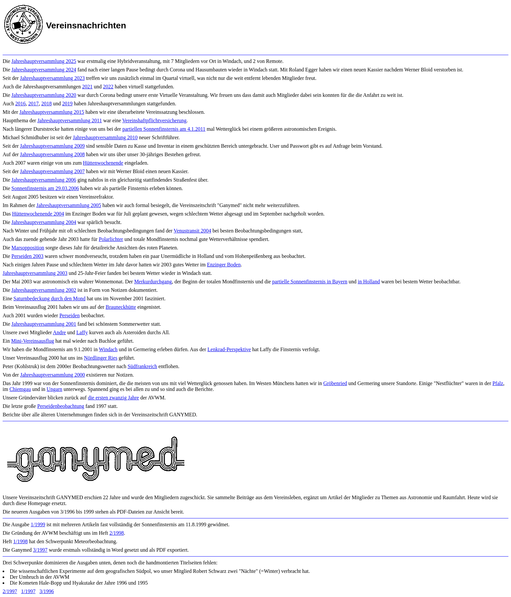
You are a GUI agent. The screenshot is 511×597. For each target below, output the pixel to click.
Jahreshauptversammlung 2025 (43, 61)
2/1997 (10, 591)
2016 (20, 103)
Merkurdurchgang (153, 281)
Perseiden (69, 315)
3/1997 (40, 550)
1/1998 (20, 541)
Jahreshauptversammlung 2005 (68, 205)
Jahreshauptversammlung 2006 (43, 180)
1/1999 (38, 524)
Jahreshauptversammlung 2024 (43, 69)
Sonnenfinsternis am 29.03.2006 (45, 188)
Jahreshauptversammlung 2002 (43, 290)
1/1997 (28, 591)
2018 (46, 103)
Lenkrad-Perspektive (229, 349)
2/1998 (117, 533)
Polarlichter (111, 239)
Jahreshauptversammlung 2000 (52, 375)
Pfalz (497, 383)
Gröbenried (335, 383)
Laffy (82, 332)
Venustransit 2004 (192, 230)
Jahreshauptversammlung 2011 (69, 120)
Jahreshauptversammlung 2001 (43, 324)
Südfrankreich (142, 366)
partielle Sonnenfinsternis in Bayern (309, 281)
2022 (108, 86)
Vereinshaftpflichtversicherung (154, 120)
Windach (108, 349)
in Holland (369, 281)
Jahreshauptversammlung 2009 (52, 146)
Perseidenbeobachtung (60, 406)
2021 (87, 86)
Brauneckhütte (121, 307)
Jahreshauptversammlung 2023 (52, 78)
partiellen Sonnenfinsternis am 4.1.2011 (163, 129)
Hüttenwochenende (103, 163)
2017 (33, 103)
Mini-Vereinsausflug (32, 341)
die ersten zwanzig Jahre (113, 397)
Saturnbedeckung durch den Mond (49, 298)
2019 (67, 103)
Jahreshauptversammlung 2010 (105, 137)
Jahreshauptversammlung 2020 (43, 95)
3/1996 (46, 591)
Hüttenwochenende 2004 (38, 213)
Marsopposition (27, 247)
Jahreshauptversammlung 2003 (35, 273)
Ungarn (54, 389)
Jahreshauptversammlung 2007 (52, 171)
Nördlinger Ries (100, 358)
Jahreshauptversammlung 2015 (52, 112)
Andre (59, 332)
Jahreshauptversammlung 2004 (43, 222)
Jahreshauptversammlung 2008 (52, 154)
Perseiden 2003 (27, 256)
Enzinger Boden (224, 264)
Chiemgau (20, 389)
